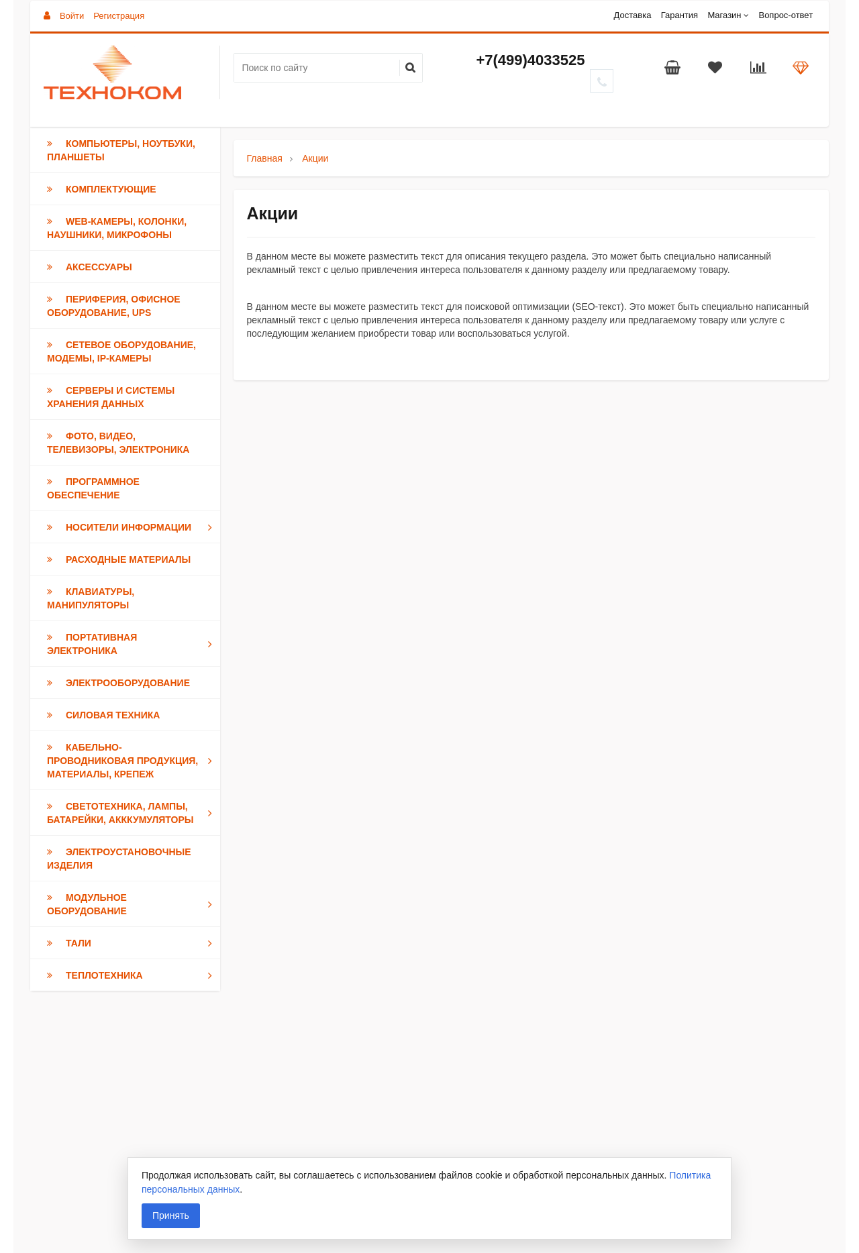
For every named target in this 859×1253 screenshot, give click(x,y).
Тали (132, 943)
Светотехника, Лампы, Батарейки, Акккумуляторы (132, 813)
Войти (72, 16)
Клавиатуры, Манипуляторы (90, 598)
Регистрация (118, 16)
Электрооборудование (118, 682)
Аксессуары (89, 267)
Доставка (633, 15)
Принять (170, 1215)
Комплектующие (101, 189)
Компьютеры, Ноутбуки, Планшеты (121, 150)
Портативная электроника (132, 644)
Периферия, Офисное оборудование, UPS (114, 306)
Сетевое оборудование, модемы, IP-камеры (121, 351)
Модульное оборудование (132, 904)
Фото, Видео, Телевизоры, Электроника (118, 443)
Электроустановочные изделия (119, 859)
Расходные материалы (119, 559)
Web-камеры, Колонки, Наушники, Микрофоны (117, 228)
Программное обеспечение (93, 488)
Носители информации (132, 527)
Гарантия (679, 15)
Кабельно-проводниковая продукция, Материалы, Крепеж (132, 760)
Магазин (724, 15)
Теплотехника (132, 975)
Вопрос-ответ (785, 15)
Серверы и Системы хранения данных (110, 397)
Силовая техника (103, 715)
